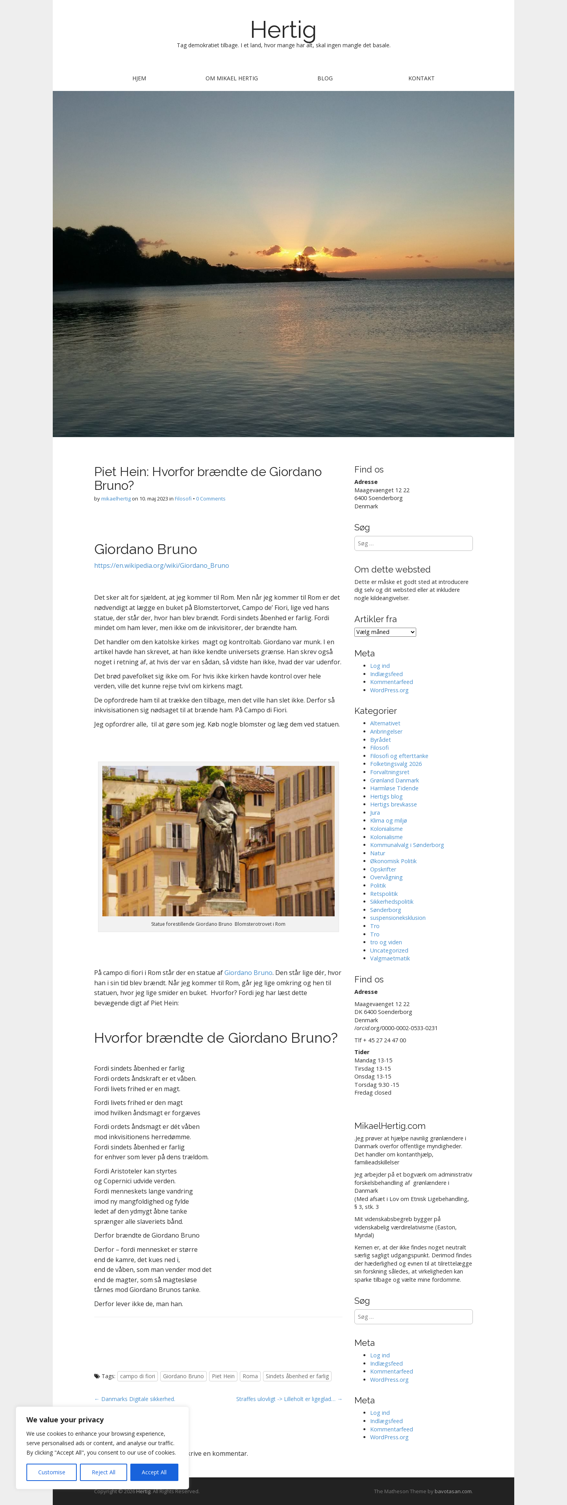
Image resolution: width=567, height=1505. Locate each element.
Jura (375, 812)
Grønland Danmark (394, 780)
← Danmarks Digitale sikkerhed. (134, 1399)
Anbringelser (386, 731)
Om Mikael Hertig (232, 78)
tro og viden (386, 942)
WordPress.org (389, 690)
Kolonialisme (386, 828)
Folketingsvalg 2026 (396, 763)
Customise (51, 1472)
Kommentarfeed (391, 682)
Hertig (283, 29)
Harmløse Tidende (394, 788)
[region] (102, 1448)
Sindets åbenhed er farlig (297, 1376)
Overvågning (386, 877)
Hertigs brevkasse (393, 804)
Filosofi (183, 498)
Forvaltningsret (390, 772)
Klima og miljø (388, 820)
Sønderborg (385, 910)
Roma (250, 1376)
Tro (375, 926)
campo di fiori (137, 1376)
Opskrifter (383, 869)
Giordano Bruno (248, 972)
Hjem (139, 78)
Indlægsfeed (386, 674)
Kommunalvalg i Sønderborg (407, 845)
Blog (325, 78)
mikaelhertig (116, 498)
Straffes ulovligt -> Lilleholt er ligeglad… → (289, 1399)
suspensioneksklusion (398, 917)
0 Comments (211, 498)
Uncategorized (389, 950)
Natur (377, 853)
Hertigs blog (386, 796)
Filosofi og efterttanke (399, 756)
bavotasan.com (453, 1491)
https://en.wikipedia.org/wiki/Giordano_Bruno (161, 565)
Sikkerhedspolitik (391, 901)
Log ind (380, 665)
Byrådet (380, 739)
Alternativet (385, 723)
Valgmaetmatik (390, 958)
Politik (378, 885)
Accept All (154, 1472)
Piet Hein (223, 1376)
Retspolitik (384, 893)
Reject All (103, 1472)
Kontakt (421, 78)
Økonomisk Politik (393, 861)
